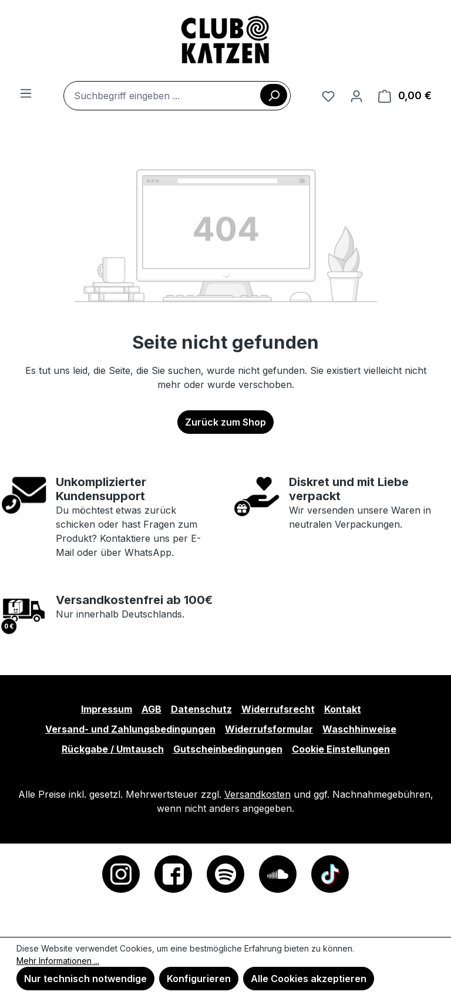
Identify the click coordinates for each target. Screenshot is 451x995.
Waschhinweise (359, 729)
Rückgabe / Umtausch (113, 749)
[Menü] (26, 92)
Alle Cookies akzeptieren (308, 978)
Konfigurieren (199, 978)
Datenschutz (201, 709)
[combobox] (177, 96)
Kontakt (342, 709)
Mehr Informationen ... (57, 961)
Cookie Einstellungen (341, 749)
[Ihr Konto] (356, 95)
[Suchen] (273, 95)
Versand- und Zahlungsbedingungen (130, 729)
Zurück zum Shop (225, 422)
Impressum (106, 709)
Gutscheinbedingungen (227, 749)
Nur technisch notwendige (85, 978)
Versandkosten (257, 794)
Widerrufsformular (269, 729)
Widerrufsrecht (278, 709)
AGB (151, 709)
